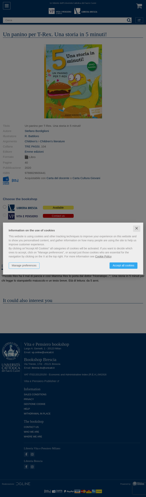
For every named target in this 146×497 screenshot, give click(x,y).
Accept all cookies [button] (123, 265)
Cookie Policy (103, 256)
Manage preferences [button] (24, 265)
